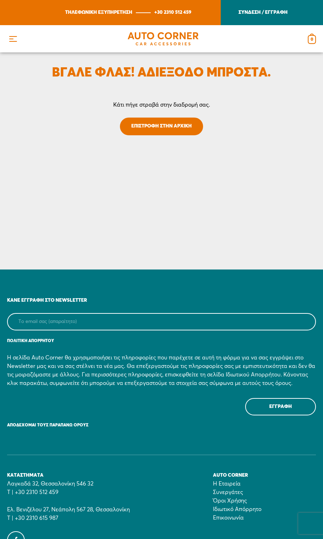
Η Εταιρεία (227, 484)
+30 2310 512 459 (172, 12)
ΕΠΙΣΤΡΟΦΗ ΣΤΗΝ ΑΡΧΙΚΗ (161, 126)
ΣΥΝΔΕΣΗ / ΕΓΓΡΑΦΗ (263, 12)
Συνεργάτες (228, 492)
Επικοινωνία (228, 518)
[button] (13, 38)
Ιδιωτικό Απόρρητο (237, 509)
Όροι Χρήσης (230, 501)
